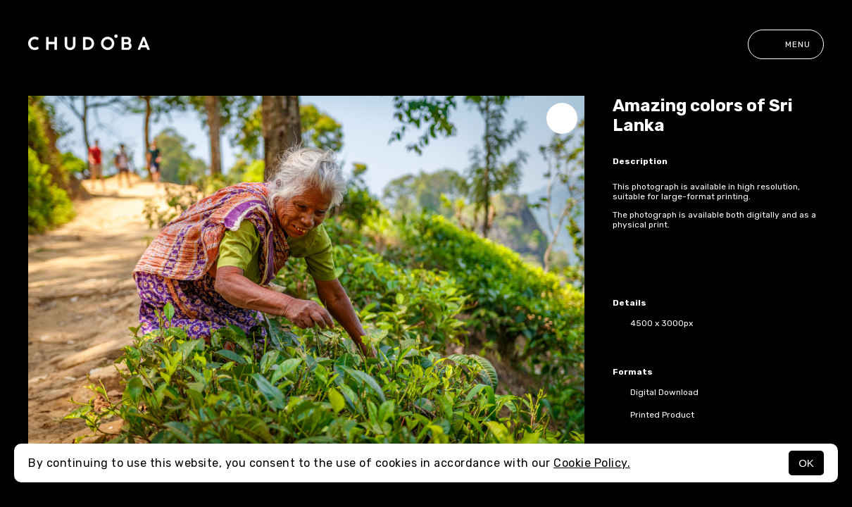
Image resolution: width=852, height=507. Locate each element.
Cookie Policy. (591, 463)
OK (806, 463)
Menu (785, 44)
